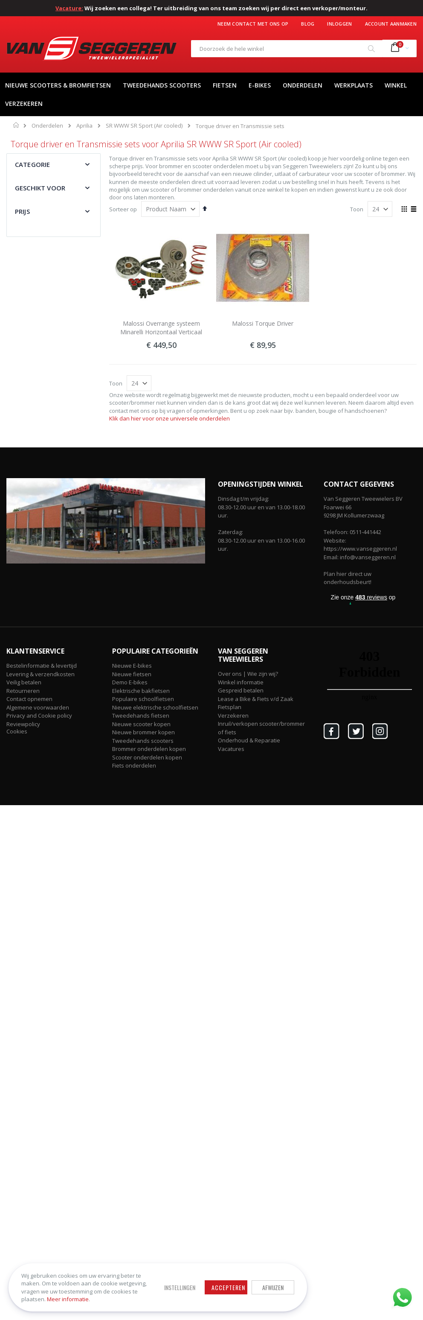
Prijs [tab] (22, 211)
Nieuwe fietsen (131, 674)
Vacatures (231, 749)
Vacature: (69, 8)
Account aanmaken (391, 23)
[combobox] (287, 48)
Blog (307, 23)
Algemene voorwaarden (37, 707)
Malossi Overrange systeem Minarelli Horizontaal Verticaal (161, 327)
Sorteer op (123, 209)
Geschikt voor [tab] (40, 188)
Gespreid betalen (241, 690)
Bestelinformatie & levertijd (41, 665)
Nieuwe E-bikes (132, 665)
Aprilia (84, 125)
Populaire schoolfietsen (143, 699)
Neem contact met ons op (252, 23)
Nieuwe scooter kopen (141, 724)
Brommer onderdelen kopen (149, 749)
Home (16, 125)
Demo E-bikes (130, 682)
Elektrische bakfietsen (141, 691)
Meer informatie (68, 1299)
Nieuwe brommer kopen (143, 732)
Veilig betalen (23, 682)
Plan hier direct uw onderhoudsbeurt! (347, 578)
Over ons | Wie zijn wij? (248, 674)
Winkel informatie (241, 682)
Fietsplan (229, 707)
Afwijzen (273, 1287)
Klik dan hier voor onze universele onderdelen (169, 418)
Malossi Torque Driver (262, 323)
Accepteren (228, 1287)
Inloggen (339, 23)
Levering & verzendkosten (40, 674)
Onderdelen (47, 125)
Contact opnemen (29, 699)
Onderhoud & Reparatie (249, 740)
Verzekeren (233, 715)
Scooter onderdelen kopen (147, 757)
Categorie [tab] (32, 164)
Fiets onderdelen (134, 765)
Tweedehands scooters (143, 741)
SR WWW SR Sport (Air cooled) (144, 125)
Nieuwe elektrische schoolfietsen (155, 707)
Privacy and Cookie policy (39, 715)
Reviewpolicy (23, 724)
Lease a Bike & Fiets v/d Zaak (255, 699)
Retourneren (23, 691)
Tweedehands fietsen (140, 715)
